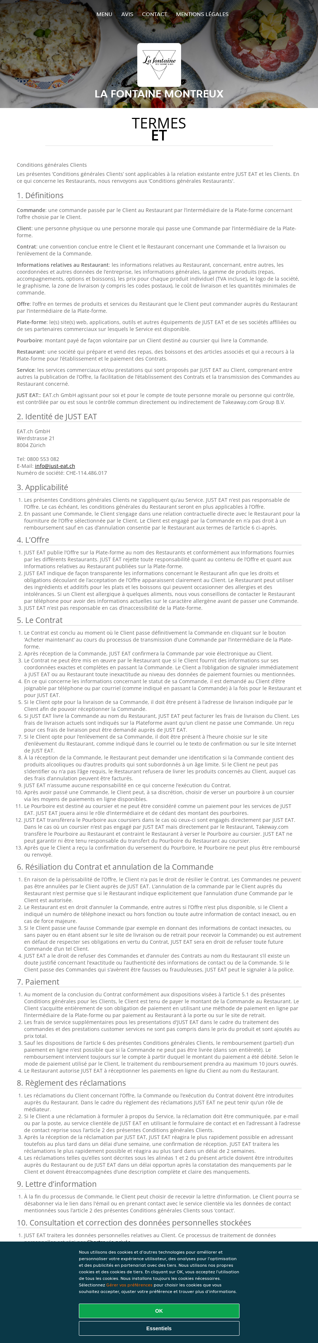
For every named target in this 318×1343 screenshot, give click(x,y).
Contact (154, 14)
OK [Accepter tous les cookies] (159, 1311)
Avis (127, 14)
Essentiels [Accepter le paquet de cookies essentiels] (159, 1328)
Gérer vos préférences (129, 1285)
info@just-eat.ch (55, 465)
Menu (104, 14)
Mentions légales (202, 14)
